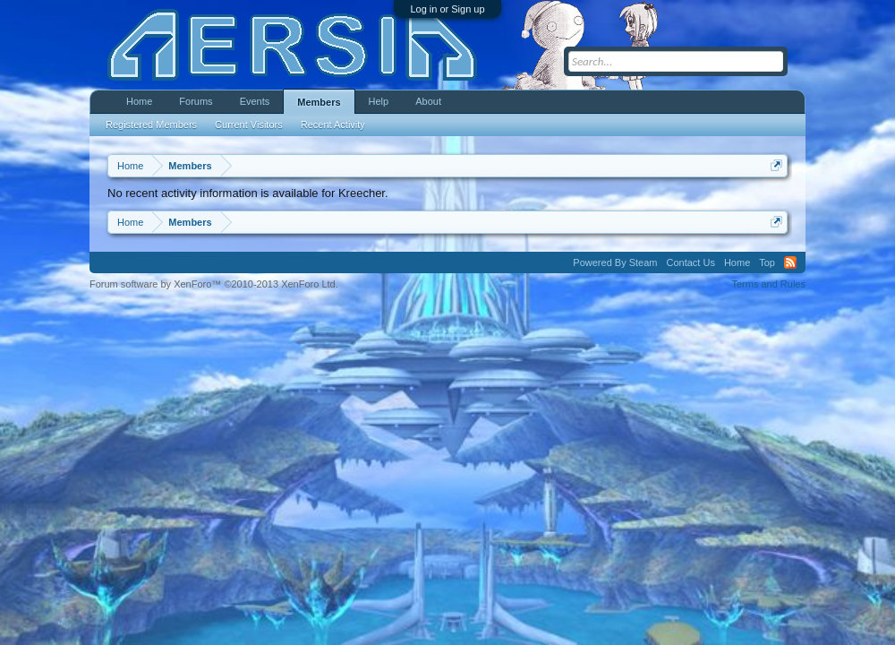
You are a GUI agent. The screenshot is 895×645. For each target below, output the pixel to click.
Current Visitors (249, 124)
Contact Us (690, 262)
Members (318, 102)
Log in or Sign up (447, 9)
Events (255, 101)
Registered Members (151, 124)
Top (767, 262)
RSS (790, 262)
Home (139, 101)
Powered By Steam (615, 262)
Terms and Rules (768, 284)
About (428, 101)
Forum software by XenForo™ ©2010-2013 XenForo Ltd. (214, 284)
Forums (195, 101)
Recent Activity (333, 124)
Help (379, 101)
